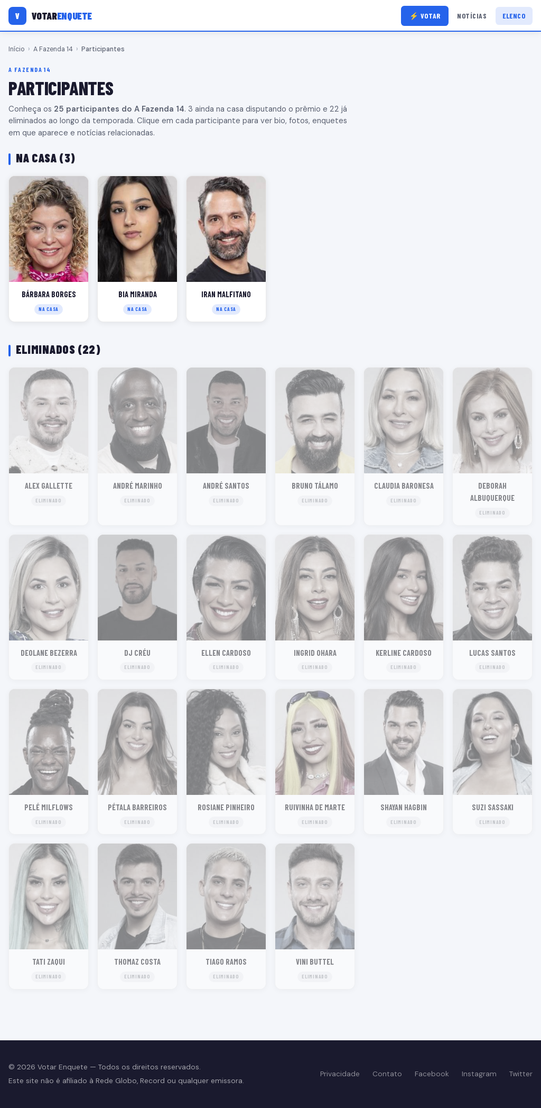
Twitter (521, 1073)
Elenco (513, 15)
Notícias (472, 15)
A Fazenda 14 (53, 49)
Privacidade (340, 1073)
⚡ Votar (425, 15)
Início (16, 49)
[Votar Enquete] (50, 16)
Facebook (432, 1073)
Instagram (479, 1073)
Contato (387, 1073)
